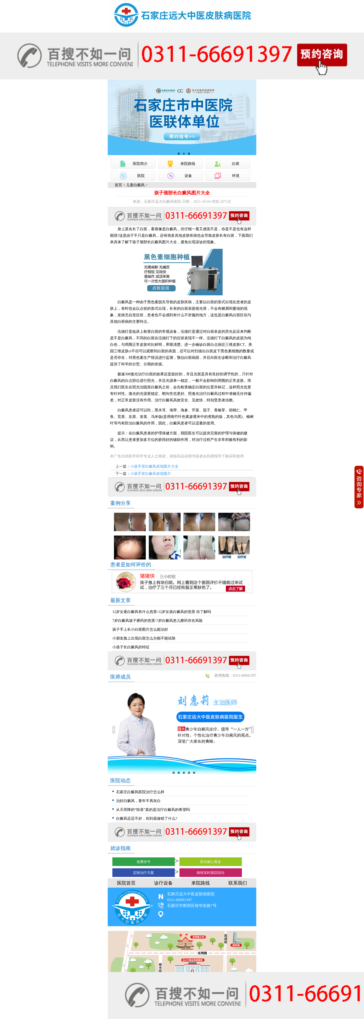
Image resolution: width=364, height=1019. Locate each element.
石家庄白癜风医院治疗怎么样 (140, 792)
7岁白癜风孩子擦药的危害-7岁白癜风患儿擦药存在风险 (157, 621)
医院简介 (140, 164)
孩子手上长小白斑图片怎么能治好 (140, 629)
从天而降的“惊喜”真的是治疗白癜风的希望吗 (153, 810)
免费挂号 (143, 862)
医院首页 (126, 883)
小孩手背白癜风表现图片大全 (154, 466)
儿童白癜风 (135, 185)
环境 (235, 176)
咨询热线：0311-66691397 (235, 675)
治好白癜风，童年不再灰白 (138, 801)
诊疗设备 (163, 883)
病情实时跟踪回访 (210, 873)
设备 (188, 176)
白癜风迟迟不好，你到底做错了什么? (146, 818)
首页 (118, 185)
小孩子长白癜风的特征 (131, 647)
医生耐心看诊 (210, 862)
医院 (141, 176)
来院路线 (187, 164)
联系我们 (237, 883)
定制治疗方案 (143, 873)
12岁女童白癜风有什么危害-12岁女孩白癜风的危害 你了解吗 (161, 612)
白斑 (235, 164)
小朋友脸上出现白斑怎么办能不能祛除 (144, 638)
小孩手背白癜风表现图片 (150, 474)
